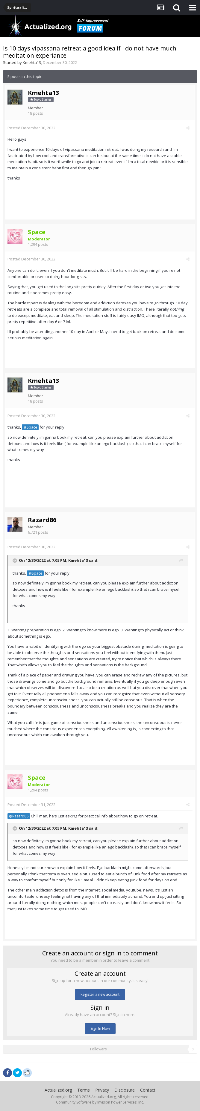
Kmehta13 (32, 62)
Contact (147, 1090)
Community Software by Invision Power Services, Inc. (100, 1102)
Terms (83, 1090)
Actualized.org (58, 1090)
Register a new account (100, 994)
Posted (31, 128)
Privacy (102, 1090)
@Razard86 (18, 816)
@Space (30, 427)
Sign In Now (100, 1028)
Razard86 (42, 520)
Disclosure (124, 1090)
